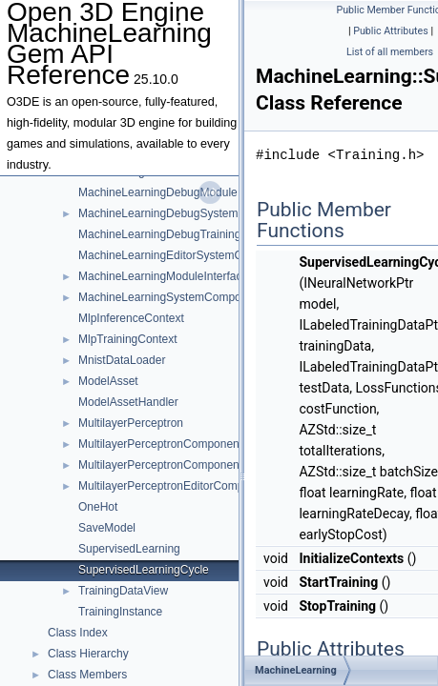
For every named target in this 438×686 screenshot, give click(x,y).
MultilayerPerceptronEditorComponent (175, 486)
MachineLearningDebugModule (158, 192)
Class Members (87, 674)
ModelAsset (108, 381)
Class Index (78, 632)
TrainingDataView (123, 590)
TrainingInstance (120, 611)
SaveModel (107, 528)
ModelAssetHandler (128, 402)
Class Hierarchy (88, 653)
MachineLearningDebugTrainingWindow (180, 234)
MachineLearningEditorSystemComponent (185, 255)
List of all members (389, 52)
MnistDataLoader (121, 360)
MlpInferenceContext (131, 318)
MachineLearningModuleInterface (163, 276)
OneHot (97, 507)
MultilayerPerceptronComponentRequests (184, 465)
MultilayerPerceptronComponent (160, 444)
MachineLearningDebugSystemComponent (187, 213)
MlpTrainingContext (127, 339)
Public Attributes (390, 31)
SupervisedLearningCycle (143, 569)
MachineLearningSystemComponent (170, 297)
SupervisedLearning (129, 548)
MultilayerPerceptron (130, 423)
